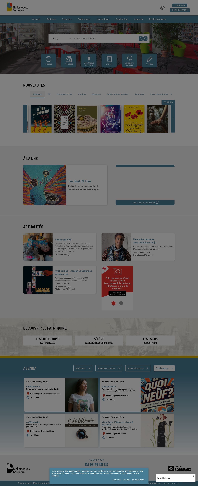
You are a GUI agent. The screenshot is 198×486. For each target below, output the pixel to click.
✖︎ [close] (193, 476)
